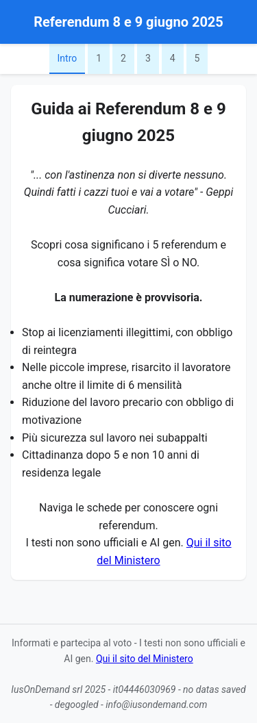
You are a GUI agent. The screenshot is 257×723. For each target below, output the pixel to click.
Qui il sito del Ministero (144, 658)
